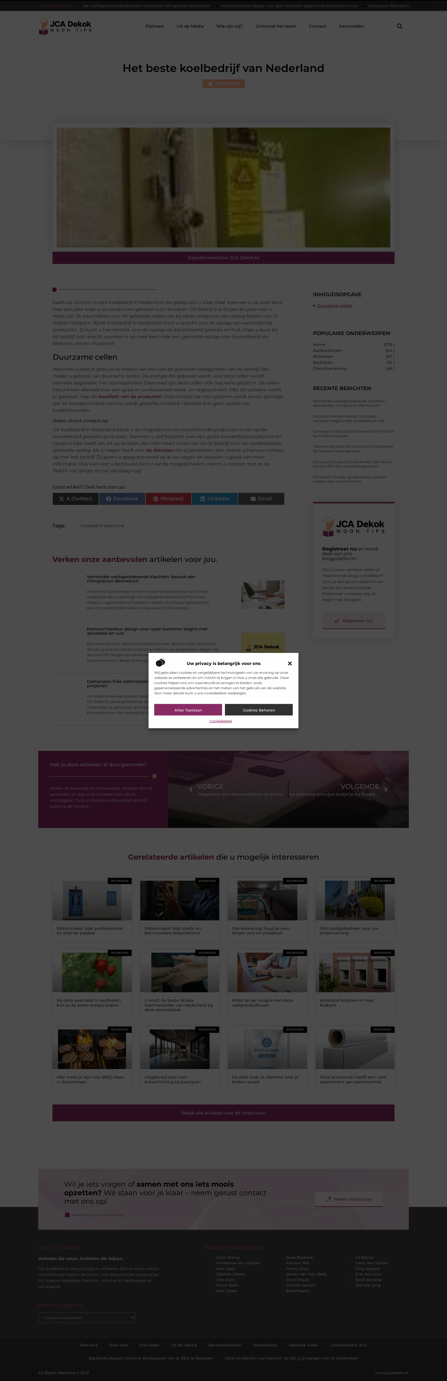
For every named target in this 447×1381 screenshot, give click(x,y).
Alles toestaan (188, 710)
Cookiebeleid (221, 721)
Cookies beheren (259, 710)
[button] (290, 663)
